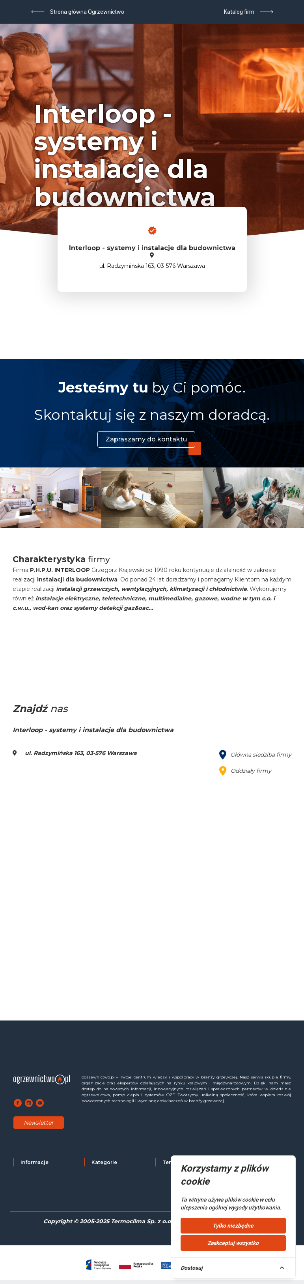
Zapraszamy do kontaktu (146, 439)
